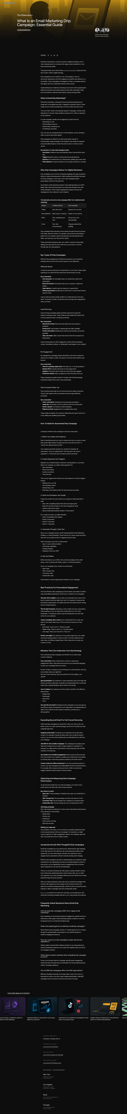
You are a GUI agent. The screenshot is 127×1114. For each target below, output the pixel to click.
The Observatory (24, 19)
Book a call (44, 896)
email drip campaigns (69, 74)
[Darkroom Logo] (8, 4)
